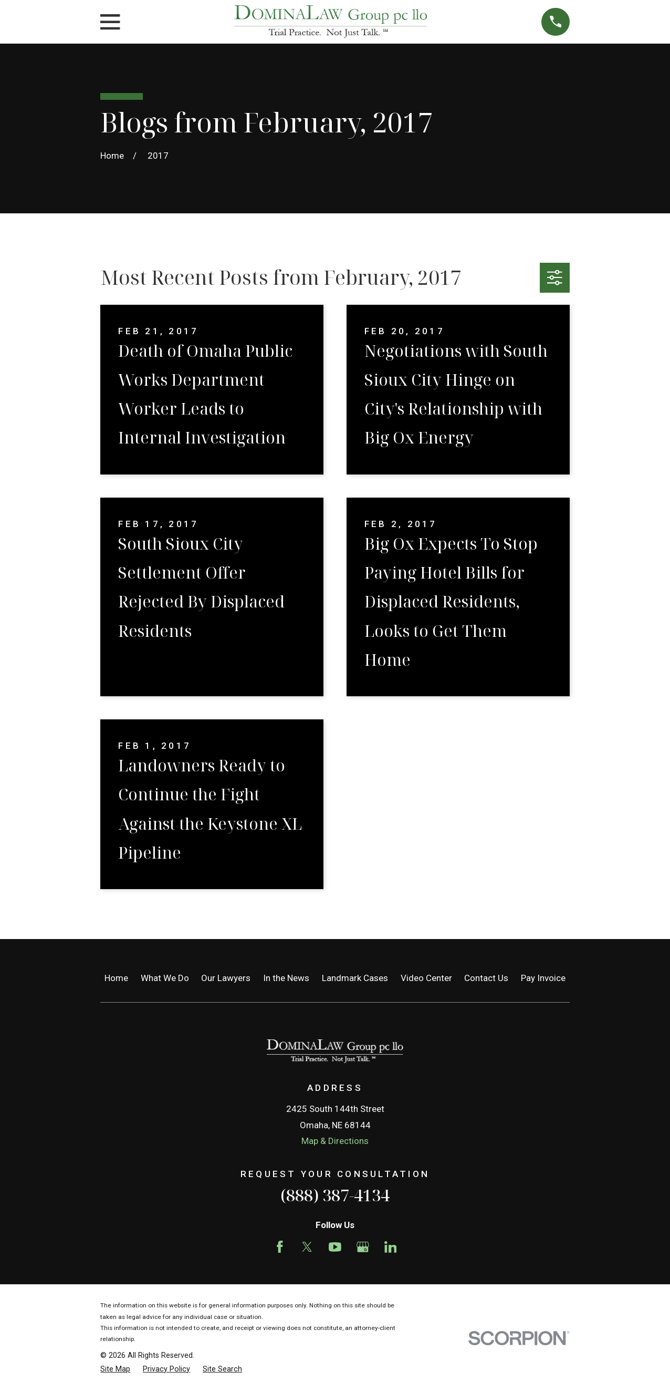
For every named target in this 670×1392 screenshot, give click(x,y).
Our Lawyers (225, 978)
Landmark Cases (355, 978)
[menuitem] (115, 1369)
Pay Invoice (543, 978)
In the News (286, 978)
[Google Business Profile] (363, 1247)
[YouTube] (335, 1247)
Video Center (426, 978)
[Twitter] (307, 1247)
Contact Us (486, 978)
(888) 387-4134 (335, 1195)
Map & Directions (335, 1141)
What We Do (165, 978)
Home (116, 978)
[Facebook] (280, 1247)
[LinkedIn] (390, 1247)
